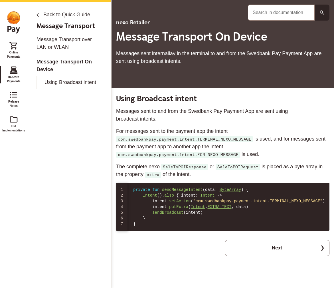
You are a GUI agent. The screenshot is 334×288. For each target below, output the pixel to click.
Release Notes (13, 98)
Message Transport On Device (64, 65)
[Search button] (322, 13)
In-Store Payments (13, 74)
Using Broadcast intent (70, 82)
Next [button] (277, 248)
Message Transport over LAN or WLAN (64, 43)
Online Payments (13, 49)
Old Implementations (14, 123)
